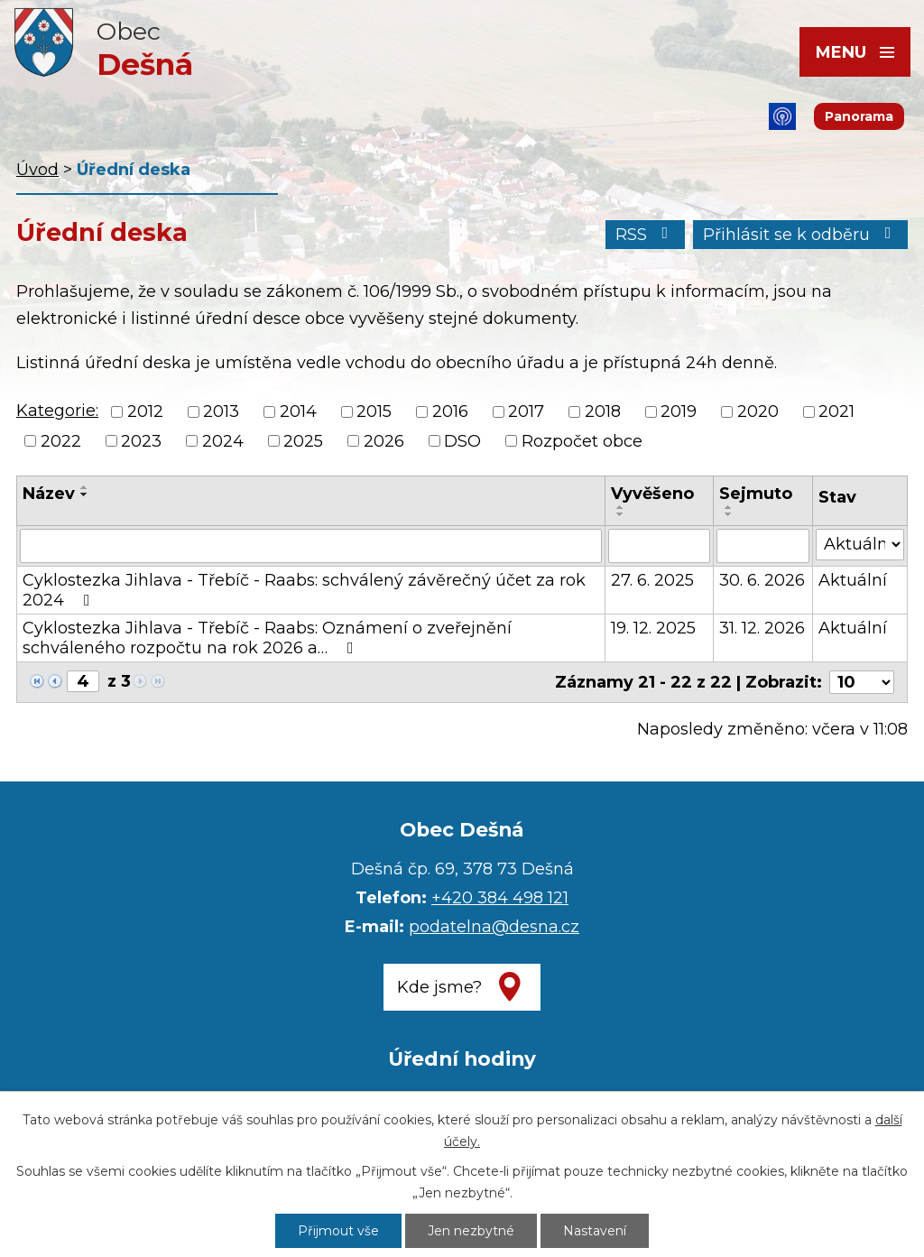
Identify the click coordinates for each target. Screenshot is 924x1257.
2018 (603, 412)
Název (49, 494)
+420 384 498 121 (499, 898)
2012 (145, 412)
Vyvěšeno (652, 494)
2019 (679, 412)
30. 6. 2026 (762, 580)
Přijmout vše (338, 1231)
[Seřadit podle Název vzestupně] (85, 487)
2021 (836, 412)
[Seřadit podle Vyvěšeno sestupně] (621, 514)
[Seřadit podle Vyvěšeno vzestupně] (621, 507)
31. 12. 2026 (762, 628)
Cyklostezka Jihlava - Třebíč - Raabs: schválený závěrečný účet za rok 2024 (304, 590)
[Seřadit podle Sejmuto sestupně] (729, 514)
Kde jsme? (439, 987)
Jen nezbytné (471, 1231)
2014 (298, 412)
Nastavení (594, 1231)
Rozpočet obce (582, 441)
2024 (223, 441)
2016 (450, 412)
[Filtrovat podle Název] (311, 546)
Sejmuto (755, 494)
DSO (462, 441)
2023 (141, 441)
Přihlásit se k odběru (801, 235)
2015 (374, 412)
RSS (645, 235)
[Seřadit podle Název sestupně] (85, 494)
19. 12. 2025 (653, 628)
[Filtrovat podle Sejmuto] (762, 546)
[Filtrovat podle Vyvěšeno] (659, 546)
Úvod (37, 170)
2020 (758, 412)
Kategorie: (57, 411)
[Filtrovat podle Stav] (860, 544)
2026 (384, 441)
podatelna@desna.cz (494, 927)
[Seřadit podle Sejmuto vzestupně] (729, 507)
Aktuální (852, 580)
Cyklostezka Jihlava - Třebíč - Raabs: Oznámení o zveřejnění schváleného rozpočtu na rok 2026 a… (267, 638)
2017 (526, 412)
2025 (303, 441)
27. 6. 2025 (652, 580)
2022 (61, 441)
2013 (221, 412)
